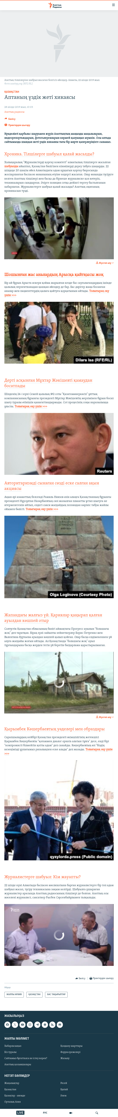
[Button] (10, 120)
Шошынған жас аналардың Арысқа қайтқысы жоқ (53, 275)
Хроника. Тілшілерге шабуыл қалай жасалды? (49, 154)
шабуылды (11, 166)
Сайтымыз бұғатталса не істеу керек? (25, 1058)
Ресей (63, 1083)
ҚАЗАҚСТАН (11, 92)
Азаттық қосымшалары (17, 1064)
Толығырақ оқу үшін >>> (31, 406)
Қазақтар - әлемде (14, 1095)
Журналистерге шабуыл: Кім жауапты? (42, 877)
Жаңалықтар (11, 1083)
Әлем (63, 1095)
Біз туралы (10, 1052)
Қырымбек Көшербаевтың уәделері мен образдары (54, 729)
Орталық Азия (12, 1101)
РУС (45, 1113)
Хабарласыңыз (12, 1046)
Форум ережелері (70, 1052)
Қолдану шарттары (71, 1046)
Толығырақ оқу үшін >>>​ (42, 509)
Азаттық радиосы (14, 112)
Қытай (64, 1089)
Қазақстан (10, 1089)
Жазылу (65, 1058)
